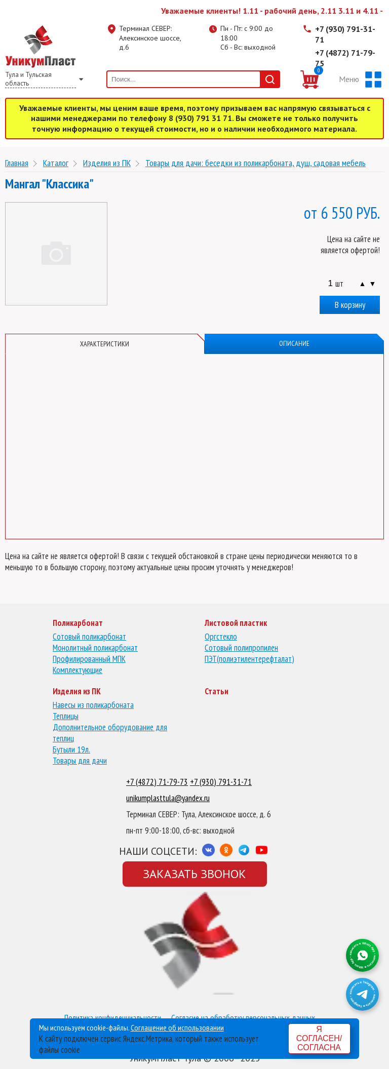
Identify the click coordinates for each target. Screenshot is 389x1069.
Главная (16, 163)
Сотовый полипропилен (241, 647)
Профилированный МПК (89, 658)
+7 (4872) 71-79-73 (157, 781)
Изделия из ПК (107, 163)
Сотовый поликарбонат (89, 636)
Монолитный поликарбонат (95, 647)
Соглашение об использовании (177, 1027)
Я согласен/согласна (319, 1038)
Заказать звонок (194, 874)
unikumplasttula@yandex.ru (168, 798)
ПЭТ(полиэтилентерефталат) (249, 658)
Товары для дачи (80, 760)
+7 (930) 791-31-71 (345, 34)
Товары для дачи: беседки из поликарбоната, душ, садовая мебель (255, 163)
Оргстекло (221, 636)
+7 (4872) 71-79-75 (345, 58)
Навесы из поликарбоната (93, 704)
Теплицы (66, 716)
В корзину (350, 304)
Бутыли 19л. (71, 749)
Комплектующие (77, 670)
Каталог (55, 163)
